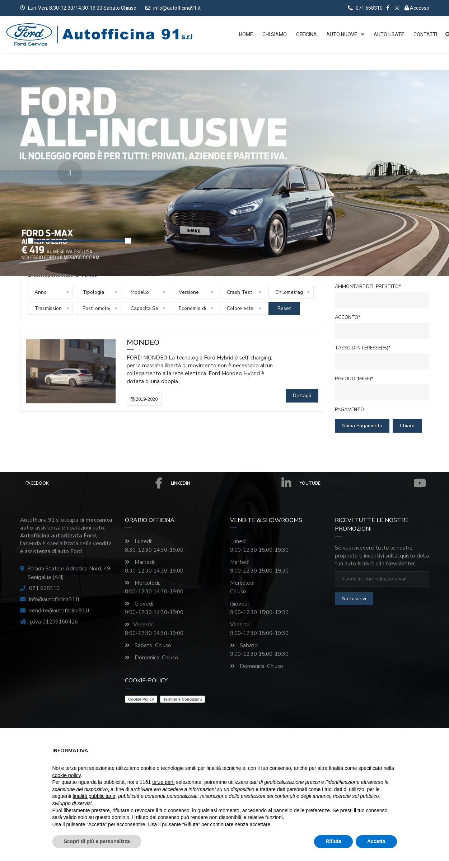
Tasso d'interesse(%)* (362, 348)
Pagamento (349, 409)
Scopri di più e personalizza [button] (97, 841)
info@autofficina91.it (177, 8)
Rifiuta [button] (333, 841)
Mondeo (143, 343)
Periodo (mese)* (354, 379)
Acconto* (347, 317)
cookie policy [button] (66, 775)
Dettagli (302, 395)
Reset (284, 308)
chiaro (407, 425)
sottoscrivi (354, 598)
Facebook (93, 483)
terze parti (163, 782)
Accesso (416, 8)
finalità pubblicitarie (94, 796)
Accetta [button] (376, 841)
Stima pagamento (362, 425)
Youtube (363, 483)
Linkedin (231, 483)
